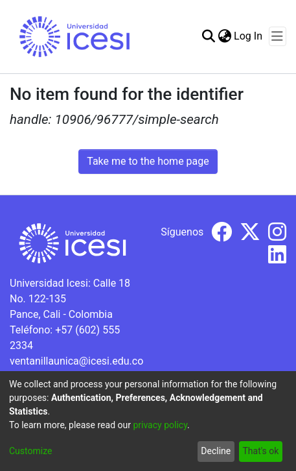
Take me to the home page (148, 161)
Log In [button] (249, 36)
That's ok (260, 451)
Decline (216, 451)
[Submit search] (208, 36)
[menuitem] (224, 36)
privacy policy (160, 425)
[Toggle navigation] (277, 36)
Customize (30, 451)
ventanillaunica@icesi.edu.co (76, 361)
